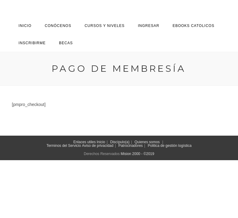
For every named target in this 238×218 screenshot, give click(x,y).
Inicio (101, 142)
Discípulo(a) (119, 142)
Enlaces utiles (84, 142)
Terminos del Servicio (64, 146)
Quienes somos (147, 142)
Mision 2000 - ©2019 (137, 154)
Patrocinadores (130, 146)
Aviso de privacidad (97, 146)
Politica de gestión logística (170, 146)
